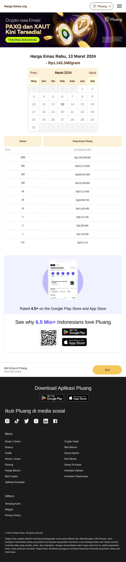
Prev (33, 73)
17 (33, 112)
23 (92, 112)
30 (92, 119)
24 (33, 119)
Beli (107, 369)
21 (72, 112)
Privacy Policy (13, 515)
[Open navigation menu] (119, 6)
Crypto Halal (71, 441)
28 (62, 88)
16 (92, 104)
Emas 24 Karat (72, 464)
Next (92, 73)
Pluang (102, 6)
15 (82, 104)
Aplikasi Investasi (15, 482)
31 (33, 127)
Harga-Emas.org (15, 6)
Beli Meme (70, 458)
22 (82, 112)
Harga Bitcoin (12, 470)
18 (43, 112)
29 (72, 88)
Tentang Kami (13, 503)
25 (33, 88)
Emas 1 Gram (12, 441)
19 (53, 112)
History (9, 447)
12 (53, 104)
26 (43, 88)
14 (72, 104)
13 (62, 104)
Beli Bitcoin (70, 447)
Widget (9, 509)
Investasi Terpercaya (76, 476)
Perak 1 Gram (13, 458)
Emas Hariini (71, 453)
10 (33, 104)
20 (62, 112)
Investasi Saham (73, 470)
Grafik (8, 453)
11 (43, 104)
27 (53, 88)
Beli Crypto (11, 476)
